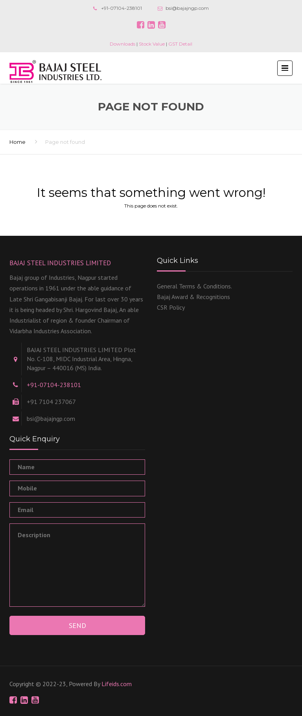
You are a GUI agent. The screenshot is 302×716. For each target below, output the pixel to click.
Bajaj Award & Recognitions (193, 297)
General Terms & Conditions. (194, 286)
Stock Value (152, 44)
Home (17, 142)
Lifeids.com (116, 684)
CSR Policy (171, 307)
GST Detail (180, 44)
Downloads (122, 44)
